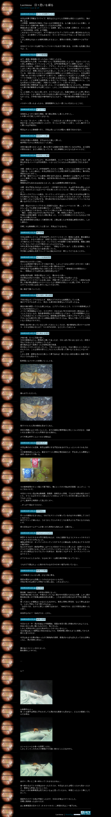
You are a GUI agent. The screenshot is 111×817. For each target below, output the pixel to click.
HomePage (69, 814)
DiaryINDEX (25, 8)
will (37, 8)
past (33, 8)
